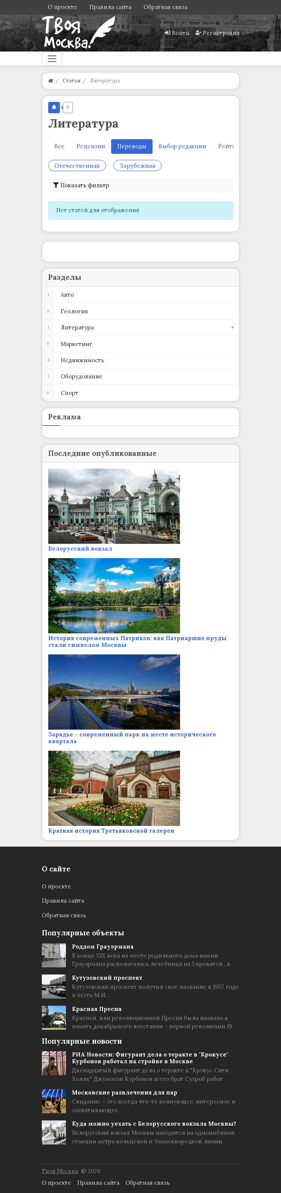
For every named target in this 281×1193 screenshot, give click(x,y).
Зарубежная (137, 165)
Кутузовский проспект (107, 977)
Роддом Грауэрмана (103, 946)
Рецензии (90, 146)
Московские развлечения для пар (124, 1092)
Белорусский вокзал (80, 548)
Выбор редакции (182, 146)
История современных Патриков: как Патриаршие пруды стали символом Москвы (137, 641)
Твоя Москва (60, 1171)
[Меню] (52, 59)
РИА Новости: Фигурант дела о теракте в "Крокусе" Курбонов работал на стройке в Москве (150, 1058)
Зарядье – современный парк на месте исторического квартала (132, 738)
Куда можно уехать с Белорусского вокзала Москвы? (154, 1123)
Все (59, 146)
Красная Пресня (97, 1008)
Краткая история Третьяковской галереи (111, 830)
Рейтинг (230, 146)
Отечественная (77, 165)
